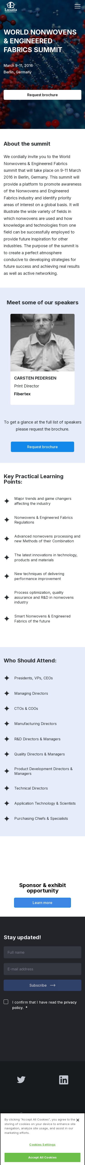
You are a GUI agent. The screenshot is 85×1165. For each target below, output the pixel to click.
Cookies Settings (42, 1146)
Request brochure (42, 95)
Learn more (42, 902)
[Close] (78, 1121)
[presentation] (38, 1030)
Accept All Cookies (42, 1158)
